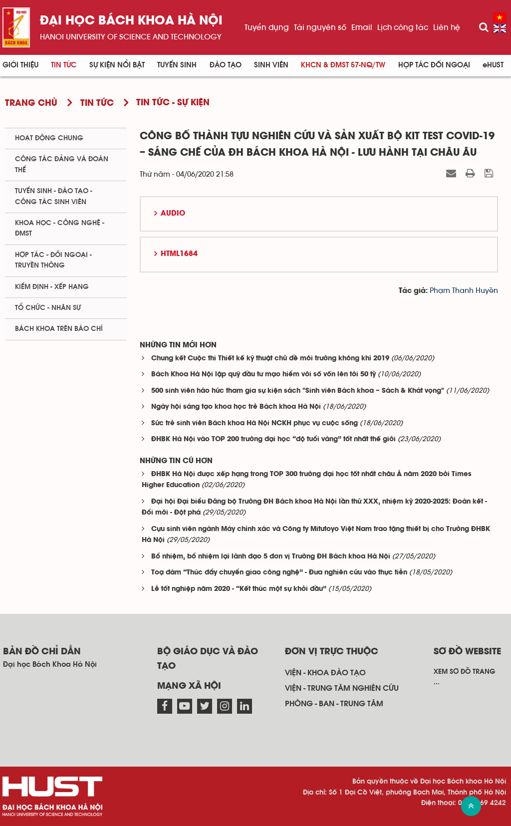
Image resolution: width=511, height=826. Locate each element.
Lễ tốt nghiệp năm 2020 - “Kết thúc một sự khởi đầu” (238, 589)
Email (361, 27)
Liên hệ (446, 27)
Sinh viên (271, 65)
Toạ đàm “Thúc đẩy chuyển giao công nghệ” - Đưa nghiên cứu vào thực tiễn (279, 572)
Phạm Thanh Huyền (464, 290)
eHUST (493, 65)
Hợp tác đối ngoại (434, 65)
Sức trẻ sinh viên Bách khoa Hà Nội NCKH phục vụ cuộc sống (254, 423)
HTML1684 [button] (179, 254)
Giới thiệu (20, 65)
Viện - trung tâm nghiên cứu (342, 688)
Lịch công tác (402, 27)
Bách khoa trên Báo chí (59, 328)
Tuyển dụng (267, 27)
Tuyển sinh (177, 65)
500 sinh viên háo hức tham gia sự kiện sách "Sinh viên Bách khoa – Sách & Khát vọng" (297, 391)
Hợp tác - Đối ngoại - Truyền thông (53, 260)
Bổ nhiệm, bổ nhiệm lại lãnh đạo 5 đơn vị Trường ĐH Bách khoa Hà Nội (270, 556)
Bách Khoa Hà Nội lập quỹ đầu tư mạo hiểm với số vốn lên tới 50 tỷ (263, 374)
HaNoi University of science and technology (131, 37)
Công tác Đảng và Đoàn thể (61, 164)
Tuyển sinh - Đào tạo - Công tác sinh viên (53, 196)
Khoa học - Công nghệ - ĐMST (59, 228)
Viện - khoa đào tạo (325, 673)
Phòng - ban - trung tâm (334, 704)
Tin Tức (63, 65)
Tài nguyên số (320, 27)
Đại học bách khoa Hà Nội (131, 21)
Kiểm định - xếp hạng (52, 286)
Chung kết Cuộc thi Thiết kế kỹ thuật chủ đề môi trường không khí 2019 (270, 358)
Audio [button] (173, 213)
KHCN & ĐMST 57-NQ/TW (343, 65)
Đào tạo (226, 65)
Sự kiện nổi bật (117, 65)
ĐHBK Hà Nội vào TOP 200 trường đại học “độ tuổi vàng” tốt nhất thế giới (273, 439)
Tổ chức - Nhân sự (48, 307)
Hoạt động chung (49, 138)
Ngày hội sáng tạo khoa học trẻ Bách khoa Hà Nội (236, 407)
